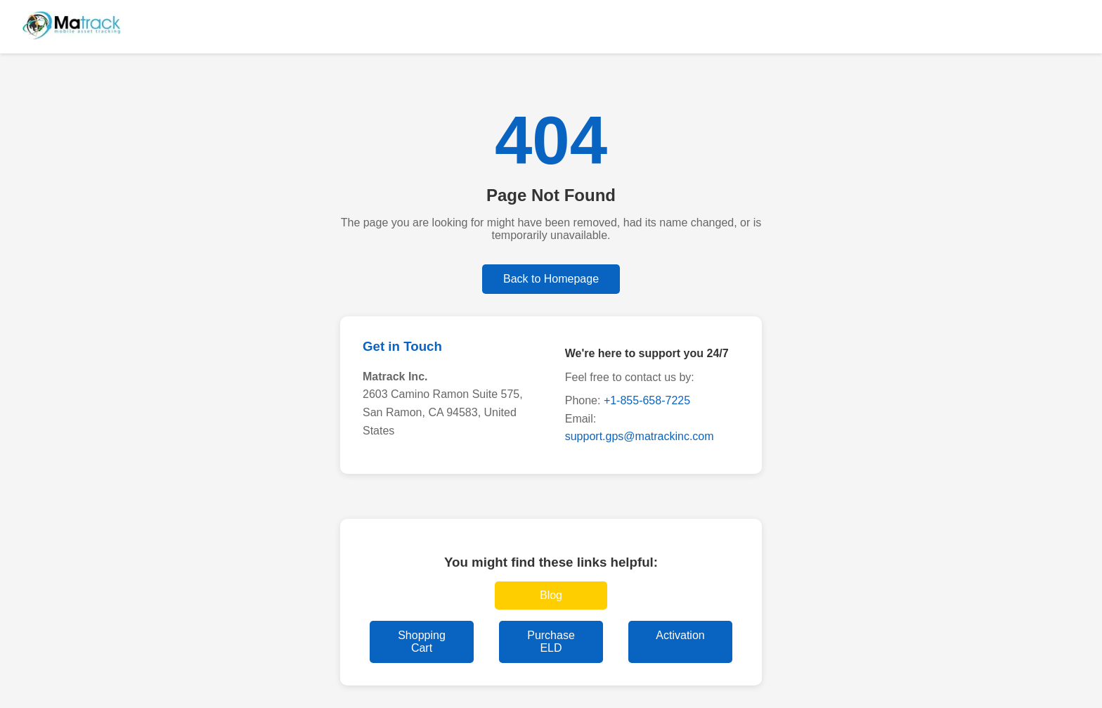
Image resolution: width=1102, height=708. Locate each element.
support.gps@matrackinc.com (639, 436)
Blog (551, 595)
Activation (680, 635)
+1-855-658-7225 (647, 400)
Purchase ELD (551, 641)
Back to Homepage (551, 279)
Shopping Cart (422, 641)
